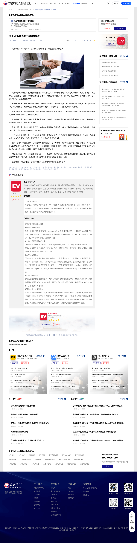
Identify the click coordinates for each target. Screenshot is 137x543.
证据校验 (38, 459)
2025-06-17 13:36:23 (17, 426)
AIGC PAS (54, 505)
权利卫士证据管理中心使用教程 (23, 406)
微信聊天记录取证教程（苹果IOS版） (63, 386)
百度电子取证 (84, 464)
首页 (36, 3)
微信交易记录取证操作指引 (111, 75)
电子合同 (42, 455)
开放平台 (60, 3)
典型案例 (84, 3)
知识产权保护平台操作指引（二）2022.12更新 (25, 380)
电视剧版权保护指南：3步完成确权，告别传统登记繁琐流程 (95, 414)
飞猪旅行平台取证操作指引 (111, 67)
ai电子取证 (23, 464)
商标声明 (37, 501)
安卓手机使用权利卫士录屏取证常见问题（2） (28, 440)
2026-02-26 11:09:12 (17, 409)
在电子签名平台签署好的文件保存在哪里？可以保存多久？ (109, 386)
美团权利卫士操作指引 (19, 432)
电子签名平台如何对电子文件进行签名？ (105, 380)
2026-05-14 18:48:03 (79, 443)
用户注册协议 (63, 530)
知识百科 (76, 3)
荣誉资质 (37, 491)
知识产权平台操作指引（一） (20, 368)
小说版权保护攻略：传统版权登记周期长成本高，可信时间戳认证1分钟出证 (99, 406)
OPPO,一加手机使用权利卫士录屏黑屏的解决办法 (30, 423)
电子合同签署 (53, 455)
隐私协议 (73, 530)
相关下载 (86, 491)
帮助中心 (86, 495)
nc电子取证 (35, 464)
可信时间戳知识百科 (23, 9)
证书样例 (90, 488)
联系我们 (37, 494)
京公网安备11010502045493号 (91, 528)
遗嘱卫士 (54, 511)
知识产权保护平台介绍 (17, 374)
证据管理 (32, 455)
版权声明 (37, 505)
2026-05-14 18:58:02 (79, 435)
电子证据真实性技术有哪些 (45, 9)
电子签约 (54, 498)
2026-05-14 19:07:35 (79, 409)
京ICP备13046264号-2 (71, 528)
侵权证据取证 (78, 459)
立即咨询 (105, 137)
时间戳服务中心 (39, 488)
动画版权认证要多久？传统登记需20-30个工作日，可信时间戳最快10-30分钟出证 (99, 440)
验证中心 (68, 3)
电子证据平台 (55, 491)
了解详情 (47, 324)
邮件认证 (54, 501)
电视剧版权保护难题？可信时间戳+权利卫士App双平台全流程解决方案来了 (99, 423)
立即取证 (71, 498)
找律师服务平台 (56, 515)
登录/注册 (126, 3)
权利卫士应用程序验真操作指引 (61, 374)
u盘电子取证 (59, 464)
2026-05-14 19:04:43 (79, 417)
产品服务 (43, 3)
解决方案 (53, 3)
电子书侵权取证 (50, 459)
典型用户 (37, 498)
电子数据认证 (13, 459)
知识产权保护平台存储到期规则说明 (22, 386)
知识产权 (54, 494)
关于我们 (92, 3)
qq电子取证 (47, 464)
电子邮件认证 (66, 455)
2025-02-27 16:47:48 (17, 435)
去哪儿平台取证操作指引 (110, 62)
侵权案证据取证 (64, 459)
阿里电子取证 (71, 464)
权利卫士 (54, 488)
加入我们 (37, 508)
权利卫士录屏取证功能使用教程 (61, 380)
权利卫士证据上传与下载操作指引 (62, 368)
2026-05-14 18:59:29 (79, 426)
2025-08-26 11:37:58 (17, 417)
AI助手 (116, 3)
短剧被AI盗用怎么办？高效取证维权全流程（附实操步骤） (95, 432)
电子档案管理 (79, 455)
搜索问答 (120, 28)
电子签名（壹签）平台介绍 (101, 368)
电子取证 (22, 455)
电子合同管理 (26, 459)
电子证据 (12, 455)
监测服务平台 (55, 508)
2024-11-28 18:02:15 (17, 443)
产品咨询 (107, 28)
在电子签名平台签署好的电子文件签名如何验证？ (108, 374)
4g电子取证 (12, 464)
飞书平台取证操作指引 (109, 71)
